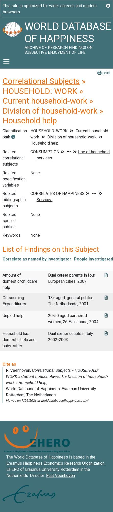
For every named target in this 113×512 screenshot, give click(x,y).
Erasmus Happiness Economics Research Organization (55, 463)
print (103, 72)
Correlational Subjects (41, 81)
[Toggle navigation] (6, 62)
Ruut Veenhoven (60, 475)
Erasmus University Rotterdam (52, 469)
